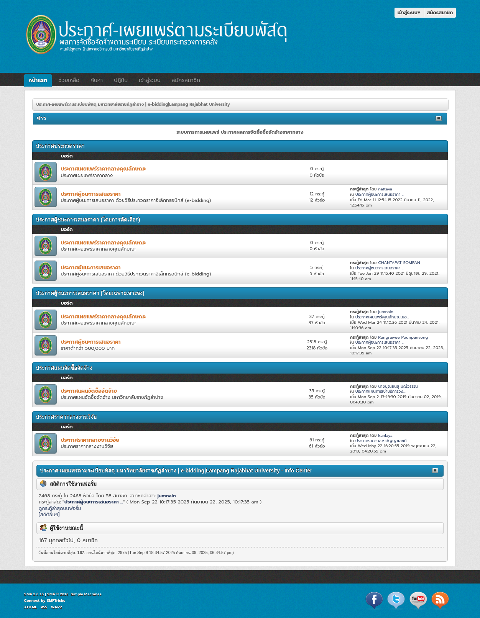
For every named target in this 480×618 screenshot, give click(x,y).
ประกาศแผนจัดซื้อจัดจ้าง (89, 391)
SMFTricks (56, 600)
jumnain (385, 311)
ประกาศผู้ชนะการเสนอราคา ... (379, 194)
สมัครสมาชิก (440, 12)
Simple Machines (86, 594)
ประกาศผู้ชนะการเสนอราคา (91, 194)
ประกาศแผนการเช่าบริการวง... (380, 391)
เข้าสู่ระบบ (409, 12)
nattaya (385, 189)
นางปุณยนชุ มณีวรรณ (398, 386)
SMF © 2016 (57, 594)
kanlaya (385, 435)
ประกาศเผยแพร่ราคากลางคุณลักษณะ (103, 169)
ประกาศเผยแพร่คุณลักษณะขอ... (382, 317)
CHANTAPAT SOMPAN (399, 262)
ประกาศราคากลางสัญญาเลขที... (382, 441)
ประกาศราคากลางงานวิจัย (90, 440)
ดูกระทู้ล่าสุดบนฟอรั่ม (60, 508)
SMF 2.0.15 (34, 594)
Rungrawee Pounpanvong (403, 337)
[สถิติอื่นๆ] (49, 514)
